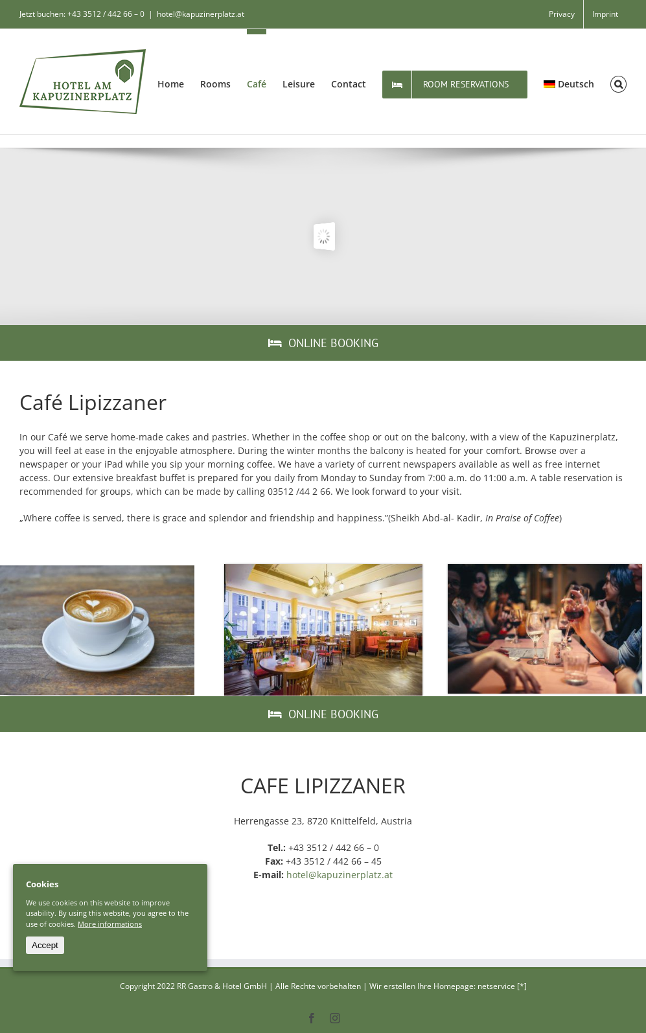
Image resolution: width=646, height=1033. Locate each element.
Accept (45, 945)
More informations (110, 924)
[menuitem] (561, 14)
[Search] (618, 81)
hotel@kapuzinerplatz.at (200, 13)
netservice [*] (502, 986)
